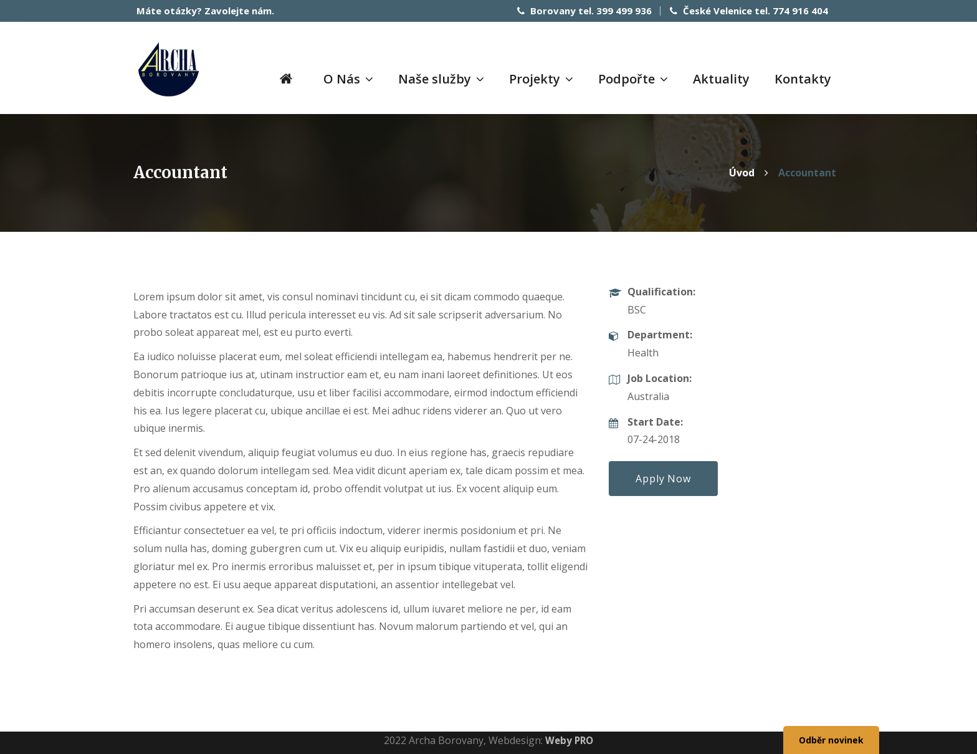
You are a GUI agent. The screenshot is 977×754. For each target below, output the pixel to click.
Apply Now (663, 477)
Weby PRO (569, 738)
